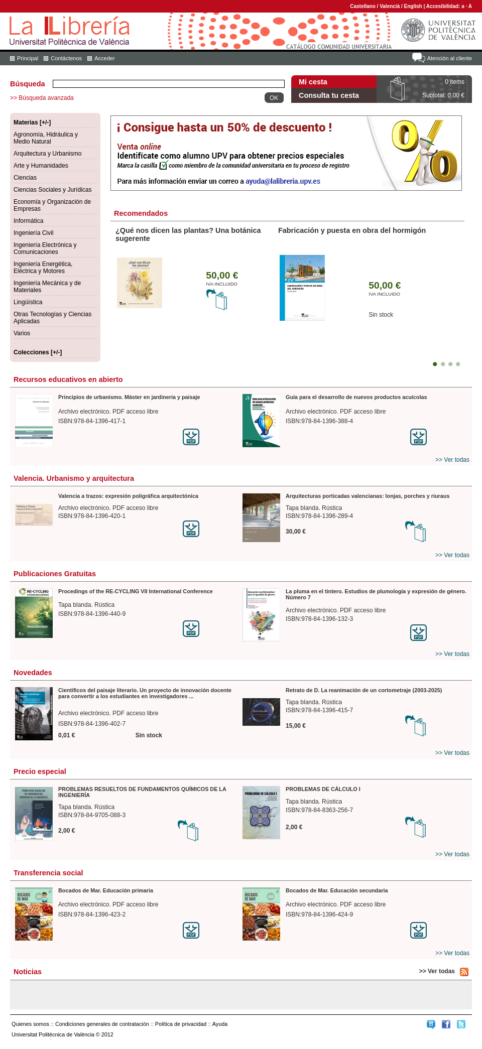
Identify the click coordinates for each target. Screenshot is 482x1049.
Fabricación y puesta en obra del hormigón (352, 230)
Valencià (390, 6)
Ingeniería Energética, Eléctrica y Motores (43, 267)
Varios (22, 333)
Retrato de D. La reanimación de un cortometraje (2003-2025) (364, 690)
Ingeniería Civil (33, 232)
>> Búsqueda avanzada (42, 97)
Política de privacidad (181, 1024)
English (413, 6)
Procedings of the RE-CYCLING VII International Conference (135, 591)
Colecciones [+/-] (38, 352)
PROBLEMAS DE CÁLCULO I (323, 789)
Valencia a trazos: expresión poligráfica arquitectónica (128, 496)
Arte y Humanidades (41, 165)
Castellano (363, 6)
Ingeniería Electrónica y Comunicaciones (45, 248)
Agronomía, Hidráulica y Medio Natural (46, 138)
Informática (28, 220)
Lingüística (28, 302)
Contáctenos (66, 58)
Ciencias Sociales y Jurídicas (52, 189)
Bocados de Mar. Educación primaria (105, 890)
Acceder (104, 58)
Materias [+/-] (32, 122)
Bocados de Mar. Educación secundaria (337, 890)
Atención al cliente (449, 58)
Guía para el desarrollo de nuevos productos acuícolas (356, 397)
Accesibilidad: (444, 6)
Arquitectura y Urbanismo (47, 153)
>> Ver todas (452, 459)
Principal (27, 58)
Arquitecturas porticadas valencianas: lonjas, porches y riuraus (367, 496)
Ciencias (25, 177)
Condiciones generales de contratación (102, 1024)
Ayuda (219, 1024)
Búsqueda (27, 84)
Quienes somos (30, 1024)
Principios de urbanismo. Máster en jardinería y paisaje (129, 397)
